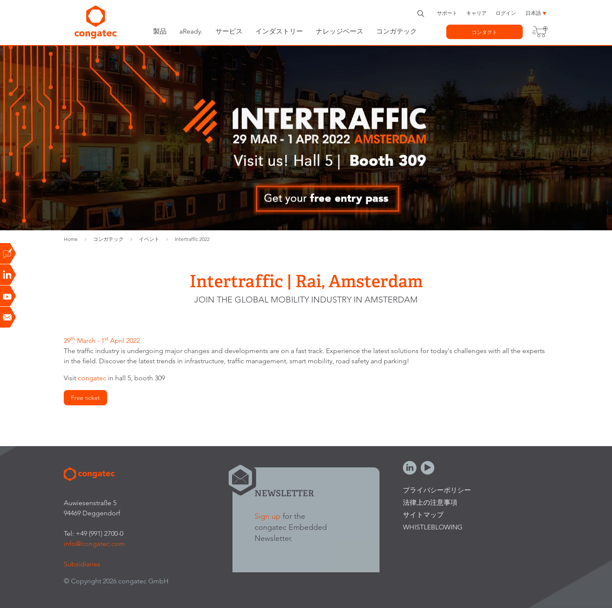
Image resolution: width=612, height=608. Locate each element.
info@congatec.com (94, 544)
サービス (229, 31)
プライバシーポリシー (437, 490)
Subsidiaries (82, 564)
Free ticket (85, 398)
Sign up (267, 516)
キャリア (476, 13)
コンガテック (396, 31)
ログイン (506, 13)
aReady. (191, 31)
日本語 (533, 13)
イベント (149, 239)
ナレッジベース (339, 31)
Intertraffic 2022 (192, 239)
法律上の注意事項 (430, 502)
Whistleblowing (432, 527)
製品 (160, 31)
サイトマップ (423, 515)
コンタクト (484, 32)
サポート (447, 13)
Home (71, 239)
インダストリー (279, 31)
